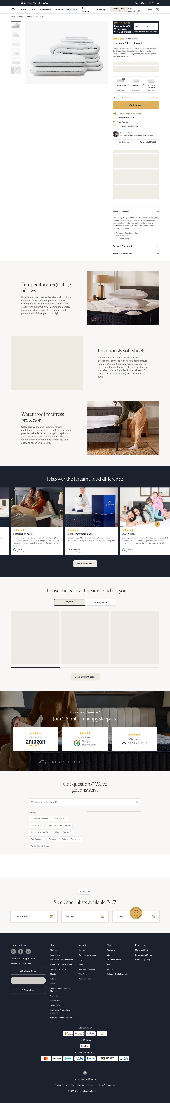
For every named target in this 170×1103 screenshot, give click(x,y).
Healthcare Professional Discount (60, 1011)
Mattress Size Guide (143, 950)
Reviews (81, 950)
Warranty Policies (86, 979)
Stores (109, 955)
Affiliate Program (114, 959)
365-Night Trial (59, 818)
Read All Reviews (85, 563)
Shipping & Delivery (39, 818)
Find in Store (140, 3)
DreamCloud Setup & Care (59, 825)
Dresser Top (55, 1000)
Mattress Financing (86, 969)
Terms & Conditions (107, 1085)
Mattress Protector (58, 969)
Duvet (52, 983)
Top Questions (37, 839)
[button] (45, 9)
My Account (154, 3)
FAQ (80, 959)
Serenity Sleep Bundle (35, 17)
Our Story (111, 950)
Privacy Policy (61, 1085)
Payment (52, 839)
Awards (110, 969)
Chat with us (28, 970)
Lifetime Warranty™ (63, 832)
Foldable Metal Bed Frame (61, 964)
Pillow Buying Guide (143, 955)
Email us (28, 990)
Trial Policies (83, 974)
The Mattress (36, 825)
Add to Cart (136, 104)
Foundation (55, 955)
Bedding (20, 17)
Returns (81, 964)
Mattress (54, 950)
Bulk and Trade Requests (117, 974)
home (13, 17)
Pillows (53, 979)
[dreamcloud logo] (23, 9)
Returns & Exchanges (71, 839)
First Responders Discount (61, 1017)
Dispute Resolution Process (82, 1085)
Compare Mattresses (85, 676)
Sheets (53, 974)
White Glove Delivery (40, 846)
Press (109, 964)
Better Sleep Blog (142, 959)
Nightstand (54, 996)
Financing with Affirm (40, 832)
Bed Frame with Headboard (61, 959)
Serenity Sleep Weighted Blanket (60, 989)
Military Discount (57, 1005)
